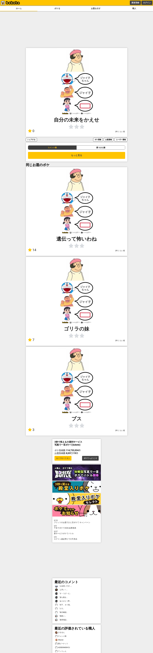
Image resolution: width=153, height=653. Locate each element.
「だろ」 (60, 608)
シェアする (31, 139)
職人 (134, 8)
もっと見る (76, 155)
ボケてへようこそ (90, 458)
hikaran (59, 640)
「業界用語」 (61, 620)
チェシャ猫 (60, 636)
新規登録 (135, 3)
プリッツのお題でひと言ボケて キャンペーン (76, 521)
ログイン (147, 3)
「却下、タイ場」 (63, 605)
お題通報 (108, 139)
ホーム (19, 8)
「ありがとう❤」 (63, 601)
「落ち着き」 (61, 597)
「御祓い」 (60, 616)
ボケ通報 (98, 139)
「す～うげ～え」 (63, 593)
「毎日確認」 (61, 612)
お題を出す (96, 8)
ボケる (57, 8)
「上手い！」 (61, 590)
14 (32, 250)
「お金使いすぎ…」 (63, 586)
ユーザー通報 (121, 139)
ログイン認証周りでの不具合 (76, 538)
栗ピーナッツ (61, 643)
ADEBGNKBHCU (62, 647)
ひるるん (60, 632)
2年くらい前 (120, 132)
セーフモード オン (63, 458)
